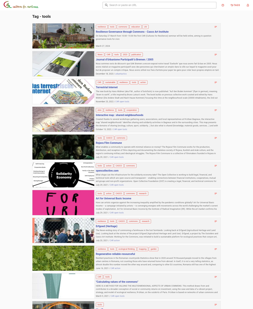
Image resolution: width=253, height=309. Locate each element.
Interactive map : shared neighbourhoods (119, 115)
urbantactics (121, 74)
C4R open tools (122, 101)
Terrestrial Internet (107, 87)
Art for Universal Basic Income (113, 198)
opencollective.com (107, 170)
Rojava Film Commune (109, 142)
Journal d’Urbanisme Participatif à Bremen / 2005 (124, 59)
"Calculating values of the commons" (117, 281)
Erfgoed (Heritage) (106, 226)
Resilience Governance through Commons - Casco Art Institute (132, 31)
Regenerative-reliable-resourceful (115, 254)
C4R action (115, 240)
